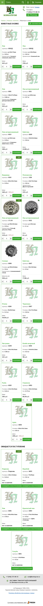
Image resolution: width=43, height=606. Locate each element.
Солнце (5, 261)
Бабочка (26, 132)
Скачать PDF (36, 24)
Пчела (4, 304)
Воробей (26, 469)
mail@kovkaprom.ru (34, 577)
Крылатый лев (28, 508)
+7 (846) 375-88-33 (33, 12)
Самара (37, 7)
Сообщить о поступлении (12, 486)
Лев (3, 46)
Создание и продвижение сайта (21, 602)
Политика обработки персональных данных (21, 593)
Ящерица (5, 175)
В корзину (17, 66)
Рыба (4, 383)
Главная (3, 20)
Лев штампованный (31, 89)
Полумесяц (27, 175)
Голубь (15, 551)
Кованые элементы (12, 20)
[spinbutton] (6, 66)
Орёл (14, 422)
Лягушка (5, 343)
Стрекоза (26, 383)
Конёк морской (29, 343)
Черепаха (26, 304)
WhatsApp (33, 15)
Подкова (5, 469)
